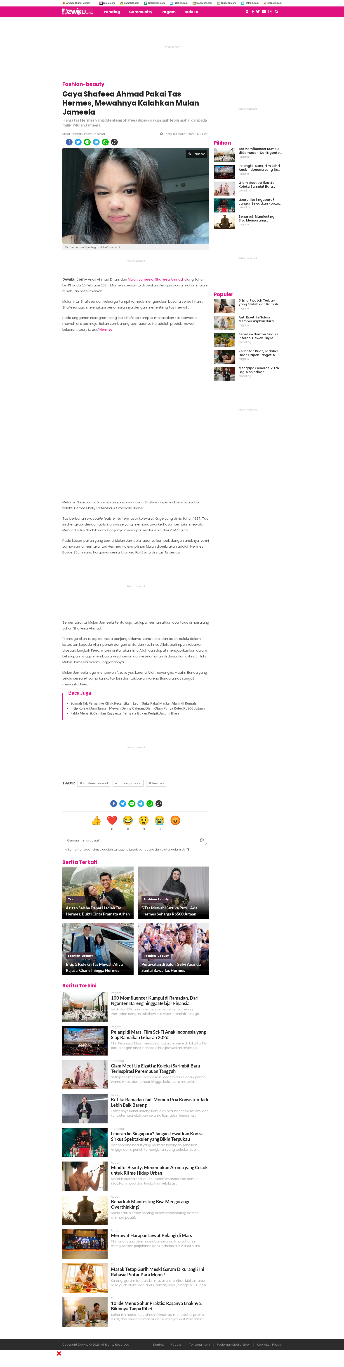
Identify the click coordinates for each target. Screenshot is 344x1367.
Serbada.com (274, 3)
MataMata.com (131, 3)
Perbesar (196, 154)
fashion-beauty (156, 899)
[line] (87, 142)
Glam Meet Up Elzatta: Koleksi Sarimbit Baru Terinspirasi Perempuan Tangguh (155, 1068)
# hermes (156, 783)
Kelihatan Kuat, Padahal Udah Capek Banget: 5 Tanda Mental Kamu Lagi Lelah (259, 353)
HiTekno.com (181, 3)
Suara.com (109, 3)
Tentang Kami (199, 1344)
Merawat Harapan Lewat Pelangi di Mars (151, 1235)
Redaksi (176, 1344)
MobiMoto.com (204, 3)
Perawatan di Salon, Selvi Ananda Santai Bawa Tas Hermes (171, 967)
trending (75, 899)
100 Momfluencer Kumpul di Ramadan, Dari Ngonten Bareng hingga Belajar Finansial (154, 1000)
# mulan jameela (128, 783)
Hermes (106, 329)
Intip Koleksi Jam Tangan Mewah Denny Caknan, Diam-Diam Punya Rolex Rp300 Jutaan (138, 708)
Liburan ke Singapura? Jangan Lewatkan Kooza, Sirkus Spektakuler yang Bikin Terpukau (157, 1136)
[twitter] (78, 142)
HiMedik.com (252, 3)
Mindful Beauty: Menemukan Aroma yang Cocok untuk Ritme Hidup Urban (159, 1170)
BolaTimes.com (156, 3)
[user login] (247, 13)
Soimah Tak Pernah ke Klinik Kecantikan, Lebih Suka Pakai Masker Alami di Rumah (133, 703)
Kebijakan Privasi (269, 1344)
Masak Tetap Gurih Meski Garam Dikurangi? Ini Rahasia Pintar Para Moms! (157, 1271)
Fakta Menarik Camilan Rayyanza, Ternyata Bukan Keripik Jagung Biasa (125, 713)
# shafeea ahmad (94, 783)
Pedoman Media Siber (233, 1344)
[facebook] (69, 142)
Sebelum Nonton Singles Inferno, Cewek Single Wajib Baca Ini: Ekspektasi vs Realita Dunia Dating (259, 336)
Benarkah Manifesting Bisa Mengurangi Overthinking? (256, 218)
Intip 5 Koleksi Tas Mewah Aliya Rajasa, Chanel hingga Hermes (94, 967)
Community (140, 11)
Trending (111, 11)
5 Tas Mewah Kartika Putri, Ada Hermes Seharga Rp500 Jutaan (169, 910)
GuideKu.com (228, 3)
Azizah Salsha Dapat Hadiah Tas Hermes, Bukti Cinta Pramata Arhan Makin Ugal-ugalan (98, 911)
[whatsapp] (105, 142)
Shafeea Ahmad (169, 279)
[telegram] (96, 142)
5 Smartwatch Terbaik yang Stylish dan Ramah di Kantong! (260, 302)
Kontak (158, 1344)
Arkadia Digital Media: (78, 3)
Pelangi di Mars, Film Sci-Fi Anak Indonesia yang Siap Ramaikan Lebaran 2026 (158, 1034)
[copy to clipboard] (114, 142)
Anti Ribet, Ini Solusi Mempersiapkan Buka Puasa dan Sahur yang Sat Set (260, 319)
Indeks (191, 11)
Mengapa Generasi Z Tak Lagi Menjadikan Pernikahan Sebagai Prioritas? (259, 370)
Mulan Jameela (140, 279)
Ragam (168, 11)
